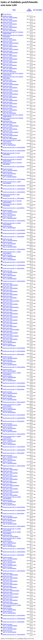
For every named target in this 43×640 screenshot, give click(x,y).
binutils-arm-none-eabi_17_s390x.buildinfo (14, 465)
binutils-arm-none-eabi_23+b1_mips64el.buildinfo (11, 590)
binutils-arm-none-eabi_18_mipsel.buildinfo (9, 519)
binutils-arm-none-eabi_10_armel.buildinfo (14, 147)
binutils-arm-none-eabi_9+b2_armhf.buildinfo (10, 67)
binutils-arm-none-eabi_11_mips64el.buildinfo (10, 211)
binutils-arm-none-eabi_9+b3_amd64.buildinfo (10, 99)
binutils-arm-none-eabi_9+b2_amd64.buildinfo (10, 58)
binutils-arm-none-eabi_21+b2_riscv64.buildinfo (10, 535)
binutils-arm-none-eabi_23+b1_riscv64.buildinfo (10, 596)
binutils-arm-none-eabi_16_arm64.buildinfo (9, 411)
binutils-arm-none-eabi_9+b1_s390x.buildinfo (10, 55)
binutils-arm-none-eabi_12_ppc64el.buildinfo (10, 246)
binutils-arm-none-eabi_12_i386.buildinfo (13, 236)
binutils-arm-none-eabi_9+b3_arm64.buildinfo (10, 102)
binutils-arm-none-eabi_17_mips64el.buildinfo (10, 456)
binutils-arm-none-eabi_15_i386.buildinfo (13, 389)
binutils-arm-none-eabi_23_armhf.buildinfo (14, 618)
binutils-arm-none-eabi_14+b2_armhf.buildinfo (10, 322)
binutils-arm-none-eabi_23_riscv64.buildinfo (9, 631)
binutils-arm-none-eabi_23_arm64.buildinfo (9, 612)
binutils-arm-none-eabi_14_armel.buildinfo (14, 348)
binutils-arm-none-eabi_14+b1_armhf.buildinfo (10, 293)
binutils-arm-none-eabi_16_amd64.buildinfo (9, 408)
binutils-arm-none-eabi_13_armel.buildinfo (14, 262)
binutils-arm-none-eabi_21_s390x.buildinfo (14, 570)
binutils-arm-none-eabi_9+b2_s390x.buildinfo (10, 96)
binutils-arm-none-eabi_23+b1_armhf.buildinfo (10, 583)
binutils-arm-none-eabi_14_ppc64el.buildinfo (10, 363)
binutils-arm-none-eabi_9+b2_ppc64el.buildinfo (10, 93)
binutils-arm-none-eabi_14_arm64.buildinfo (9, 344)
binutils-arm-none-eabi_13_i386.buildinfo (13, 268)
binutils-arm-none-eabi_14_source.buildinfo (9, 370)
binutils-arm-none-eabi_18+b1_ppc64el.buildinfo (11, 491)
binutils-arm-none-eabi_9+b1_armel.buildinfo (10, 23)
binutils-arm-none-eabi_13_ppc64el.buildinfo (10, 278)
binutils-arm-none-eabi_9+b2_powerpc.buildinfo (10, 90)
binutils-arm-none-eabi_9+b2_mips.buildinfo (9, 80)
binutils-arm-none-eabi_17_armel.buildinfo (14, 446)
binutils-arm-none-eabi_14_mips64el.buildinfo (10, 357)
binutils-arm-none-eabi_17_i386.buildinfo (13, 453)
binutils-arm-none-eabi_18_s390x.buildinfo (14, 526)
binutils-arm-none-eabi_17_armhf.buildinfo (14, 449)
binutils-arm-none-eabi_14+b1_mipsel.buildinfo (10, 303)
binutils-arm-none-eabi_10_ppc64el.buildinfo (10, 176)
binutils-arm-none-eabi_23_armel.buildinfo (14, 615)
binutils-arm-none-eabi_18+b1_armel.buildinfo (10, 475)
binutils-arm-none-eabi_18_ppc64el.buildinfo (10, 523)
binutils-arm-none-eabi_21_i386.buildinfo (13, 555)
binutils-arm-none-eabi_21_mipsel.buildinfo (9, 561)
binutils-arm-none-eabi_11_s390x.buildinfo (14, 220)
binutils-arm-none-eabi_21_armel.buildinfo (14, 548)
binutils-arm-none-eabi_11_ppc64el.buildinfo (9, 217)
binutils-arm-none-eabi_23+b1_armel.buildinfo (10, 580)
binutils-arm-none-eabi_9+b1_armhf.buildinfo (10, 26)
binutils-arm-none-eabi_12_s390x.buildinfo (14, 249)
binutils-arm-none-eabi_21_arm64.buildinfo (9, 545)
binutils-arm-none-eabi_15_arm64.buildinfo (9, 379)
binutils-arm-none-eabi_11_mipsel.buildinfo (9, 214)
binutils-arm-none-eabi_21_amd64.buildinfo (9, 542)
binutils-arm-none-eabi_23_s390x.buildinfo (14, 634)
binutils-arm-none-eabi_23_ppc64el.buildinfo (10, 628)
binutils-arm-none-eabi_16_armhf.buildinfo (14, 418)
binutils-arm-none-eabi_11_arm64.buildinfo (14, 185)
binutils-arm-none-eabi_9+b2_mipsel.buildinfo (10, 86)
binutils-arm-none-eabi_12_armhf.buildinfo (14, 233)
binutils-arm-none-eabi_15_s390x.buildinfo (14, 402)
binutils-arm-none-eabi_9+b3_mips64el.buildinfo (11, 125)
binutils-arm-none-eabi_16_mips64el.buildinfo (10, 424)
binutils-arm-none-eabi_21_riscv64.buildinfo (9, 567)
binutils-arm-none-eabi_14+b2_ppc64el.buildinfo (11, 335)
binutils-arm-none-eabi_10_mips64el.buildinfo (10, 169)
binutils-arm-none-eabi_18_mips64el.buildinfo (10, 516)
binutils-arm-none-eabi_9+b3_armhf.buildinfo (10, 109)
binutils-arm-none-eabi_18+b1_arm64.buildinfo (10, 472)
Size (34, 10)
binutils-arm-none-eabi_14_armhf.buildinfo (14, 351)
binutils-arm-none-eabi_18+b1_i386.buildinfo (10, 481)
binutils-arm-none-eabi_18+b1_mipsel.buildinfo (10, 488)
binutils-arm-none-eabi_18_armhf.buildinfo (14, 510)
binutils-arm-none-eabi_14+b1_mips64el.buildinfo (11, 300)
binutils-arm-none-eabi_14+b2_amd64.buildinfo (10, 313)
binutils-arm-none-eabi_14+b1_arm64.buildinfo (10, 287)
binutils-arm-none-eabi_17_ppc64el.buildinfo (10, 462)
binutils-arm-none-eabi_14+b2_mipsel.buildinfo (10, 332)
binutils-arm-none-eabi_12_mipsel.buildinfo (9, 242)
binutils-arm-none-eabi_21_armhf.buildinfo (14, 551)
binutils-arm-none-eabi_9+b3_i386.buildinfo (9, 112)
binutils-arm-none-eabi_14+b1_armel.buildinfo (10, 290)
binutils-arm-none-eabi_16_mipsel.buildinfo (9, 427)
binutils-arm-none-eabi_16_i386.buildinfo (13, 421)
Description (39, 10)
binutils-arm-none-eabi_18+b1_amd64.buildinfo (10, 469)
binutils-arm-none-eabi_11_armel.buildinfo (14, 188)
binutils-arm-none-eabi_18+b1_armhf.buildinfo (10, 478)
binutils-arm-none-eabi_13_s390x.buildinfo (14, 281)
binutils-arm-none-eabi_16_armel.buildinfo (14, 414)
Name (14, 10)
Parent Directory (7, 14)
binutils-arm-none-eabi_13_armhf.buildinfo (14, 265)
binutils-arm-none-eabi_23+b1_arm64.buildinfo (10, 577)
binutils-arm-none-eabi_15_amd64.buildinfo (9, 376)
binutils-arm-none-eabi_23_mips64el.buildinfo (10, 625)
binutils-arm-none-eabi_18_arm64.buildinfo (9, 504)
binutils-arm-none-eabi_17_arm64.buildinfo (9, 443)
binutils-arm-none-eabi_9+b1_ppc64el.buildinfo (10, 51)
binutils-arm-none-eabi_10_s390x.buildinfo (14, 179)
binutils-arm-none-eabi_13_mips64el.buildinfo (10, 271)
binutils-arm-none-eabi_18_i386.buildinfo (13, 513)
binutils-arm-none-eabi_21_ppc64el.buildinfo (10, 564)
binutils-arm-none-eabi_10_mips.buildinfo (14, 166)
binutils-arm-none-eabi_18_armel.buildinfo (14, 507)
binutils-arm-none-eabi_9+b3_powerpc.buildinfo (10, 131)
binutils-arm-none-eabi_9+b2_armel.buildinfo (10, 64)
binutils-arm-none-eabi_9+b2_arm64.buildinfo (10, 61)
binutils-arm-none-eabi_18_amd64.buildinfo (9, 500)
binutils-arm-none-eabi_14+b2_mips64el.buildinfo (11, 328)
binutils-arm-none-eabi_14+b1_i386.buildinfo (10, 297)
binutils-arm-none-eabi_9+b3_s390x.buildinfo (10, 137)
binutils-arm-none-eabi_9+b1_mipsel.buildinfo (10, 45)
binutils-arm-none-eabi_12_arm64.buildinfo (9, 227)
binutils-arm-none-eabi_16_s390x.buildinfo (14, 434)
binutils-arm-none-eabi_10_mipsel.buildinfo (9, 172)
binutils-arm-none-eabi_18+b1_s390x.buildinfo (10, 494)
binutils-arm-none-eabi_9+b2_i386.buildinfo (9, 71)
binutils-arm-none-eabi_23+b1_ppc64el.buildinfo (11, 593)
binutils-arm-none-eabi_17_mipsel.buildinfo (9, 459)
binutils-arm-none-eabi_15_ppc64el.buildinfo (10, 398)
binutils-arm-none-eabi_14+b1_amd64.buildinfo (10, 284)
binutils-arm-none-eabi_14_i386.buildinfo (13, 354)
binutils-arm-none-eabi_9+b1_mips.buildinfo (9, 39)
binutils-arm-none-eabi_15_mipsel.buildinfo (9, 395)
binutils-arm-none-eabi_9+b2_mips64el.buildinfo (11, 83)
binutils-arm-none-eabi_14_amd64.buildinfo (9, 341)
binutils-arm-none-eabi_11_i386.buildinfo (13, 198)
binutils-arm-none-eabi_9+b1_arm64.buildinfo (10, 20)
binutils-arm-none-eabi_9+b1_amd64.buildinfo (10, 16)
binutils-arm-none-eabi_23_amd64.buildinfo (9, 609)
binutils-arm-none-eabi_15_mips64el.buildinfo (10, 392)
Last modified (29, 9)
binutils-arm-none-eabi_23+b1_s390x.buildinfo (10, 599)
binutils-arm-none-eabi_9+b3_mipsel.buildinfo (10, 128)
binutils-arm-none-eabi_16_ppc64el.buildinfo (10, 430)
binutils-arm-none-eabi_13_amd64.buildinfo (9, 255)
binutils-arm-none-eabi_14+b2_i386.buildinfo (10, 325)
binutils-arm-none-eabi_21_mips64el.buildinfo (10, 558)
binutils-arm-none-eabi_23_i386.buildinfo (13, 621)
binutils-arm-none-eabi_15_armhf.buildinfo (14, 386)
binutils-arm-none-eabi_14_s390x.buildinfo (14, 367)
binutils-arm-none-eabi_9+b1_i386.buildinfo (9, 29)
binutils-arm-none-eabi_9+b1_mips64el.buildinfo (11, 42)
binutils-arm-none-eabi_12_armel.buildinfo (14, 230)
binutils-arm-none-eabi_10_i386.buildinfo (13, 157)
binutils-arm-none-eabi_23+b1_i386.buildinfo (10, 586)
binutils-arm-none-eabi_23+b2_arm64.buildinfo (10, 602)
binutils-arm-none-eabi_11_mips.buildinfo (14, 208)
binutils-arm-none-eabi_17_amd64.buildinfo (9, 440)
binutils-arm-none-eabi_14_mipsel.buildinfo (9, 360)
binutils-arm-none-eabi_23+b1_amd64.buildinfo (10, 574)
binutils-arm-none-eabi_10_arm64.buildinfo (9, 144)
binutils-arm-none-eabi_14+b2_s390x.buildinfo (10, 338)
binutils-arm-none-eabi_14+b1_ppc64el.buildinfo (11, 306)
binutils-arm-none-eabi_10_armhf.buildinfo (14, 150)
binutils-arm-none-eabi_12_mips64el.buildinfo (10, 239)
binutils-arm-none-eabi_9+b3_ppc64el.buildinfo (10, 134)
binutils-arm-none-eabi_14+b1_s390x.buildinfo (10, 309)
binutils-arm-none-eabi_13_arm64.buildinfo (9, 258)
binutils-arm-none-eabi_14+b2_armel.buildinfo (10, 319)
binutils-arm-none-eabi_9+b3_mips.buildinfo (9, 122)
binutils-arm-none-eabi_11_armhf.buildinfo (14, 192)
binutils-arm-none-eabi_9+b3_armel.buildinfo (10, 106)
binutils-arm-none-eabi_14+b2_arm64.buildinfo (10, 316)
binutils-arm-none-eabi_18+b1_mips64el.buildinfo (11, 484)
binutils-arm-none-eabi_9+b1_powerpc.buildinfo (10, 48)
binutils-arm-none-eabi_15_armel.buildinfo (14, 383)
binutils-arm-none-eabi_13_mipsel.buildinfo (9, 274)
